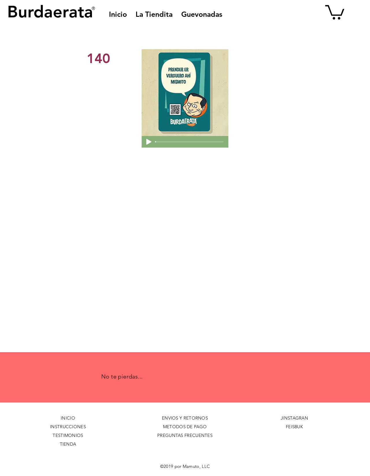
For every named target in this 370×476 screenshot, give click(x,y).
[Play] (148, 142)
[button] (202, 14)
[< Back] (106, 39)
